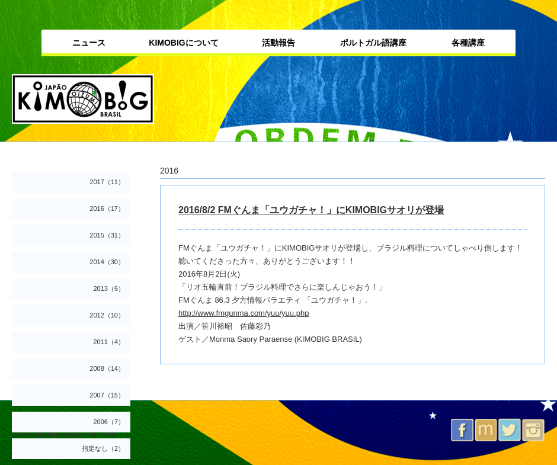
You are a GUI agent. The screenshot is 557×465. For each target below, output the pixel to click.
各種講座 (468, 42)
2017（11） (106, 181)
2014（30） (106, 261)
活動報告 (278, 42)
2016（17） (106, 208)
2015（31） (106, 235)
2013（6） (108, 288)
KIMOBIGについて (183, 42)
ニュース (88, 42)
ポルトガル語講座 (373, 42)
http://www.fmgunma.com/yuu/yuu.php (243, 313)
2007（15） (106, 395)
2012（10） (106, 315)
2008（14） (106, 368)
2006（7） (108, 421)
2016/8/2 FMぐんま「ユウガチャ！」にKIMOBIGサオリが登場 (311, 210)
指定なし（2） (103, 448)
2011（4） (108, 341)
